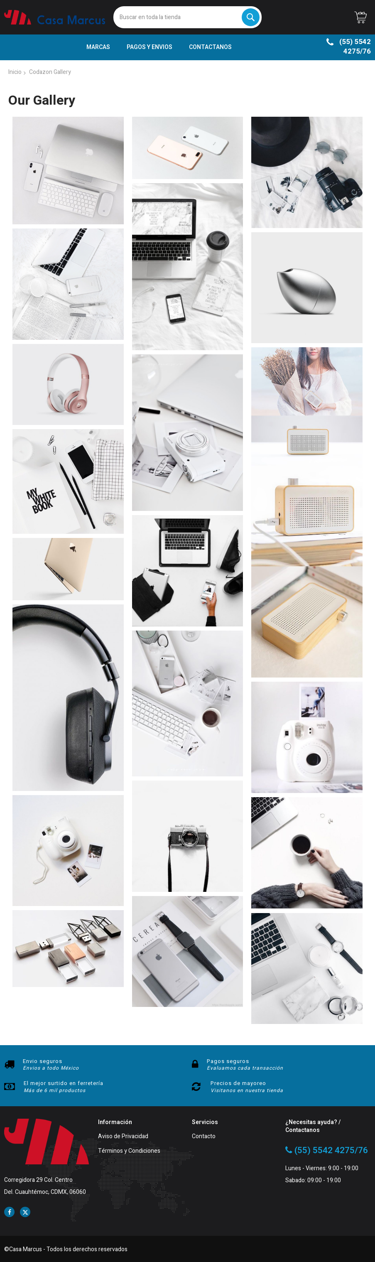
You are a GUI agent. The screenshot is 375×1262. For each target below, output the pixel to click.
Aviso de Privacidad (123, 1137)
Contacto (204, 1137)
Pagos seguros (228, 1061)
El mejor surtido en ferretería (63, 1083)
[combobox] (187, 17)
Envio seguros (42, 1061)
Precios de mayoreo (238, 1083)
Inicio (15, 72)
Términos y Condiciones (129, 1151)
